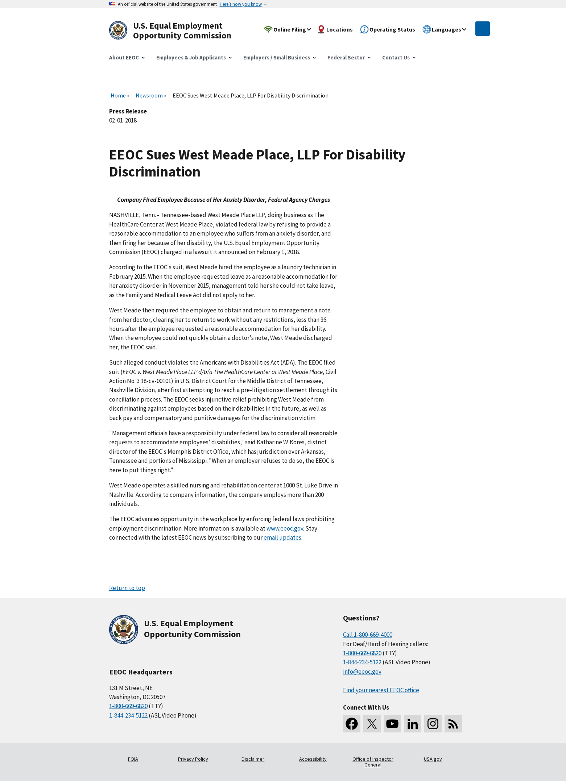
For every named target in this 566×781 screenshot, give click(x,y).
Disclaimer (252, 759)
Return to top (127, 588)
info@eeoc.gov (362, 672)
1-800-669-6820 (128, 706)
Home (118, 95)
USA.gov (433, 759)
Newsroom (149, 95)
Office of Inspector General (372, 762)
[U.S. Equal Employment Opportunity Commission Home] (178, 31)
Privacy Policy (193, 759)
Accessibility (313, 759)
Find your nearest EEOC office (381, 690)
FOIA (133, 759)
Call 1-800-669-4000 (367, 635)
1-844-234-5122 (128, 715)
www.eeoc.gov (285, 528)
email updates (282, 537)
